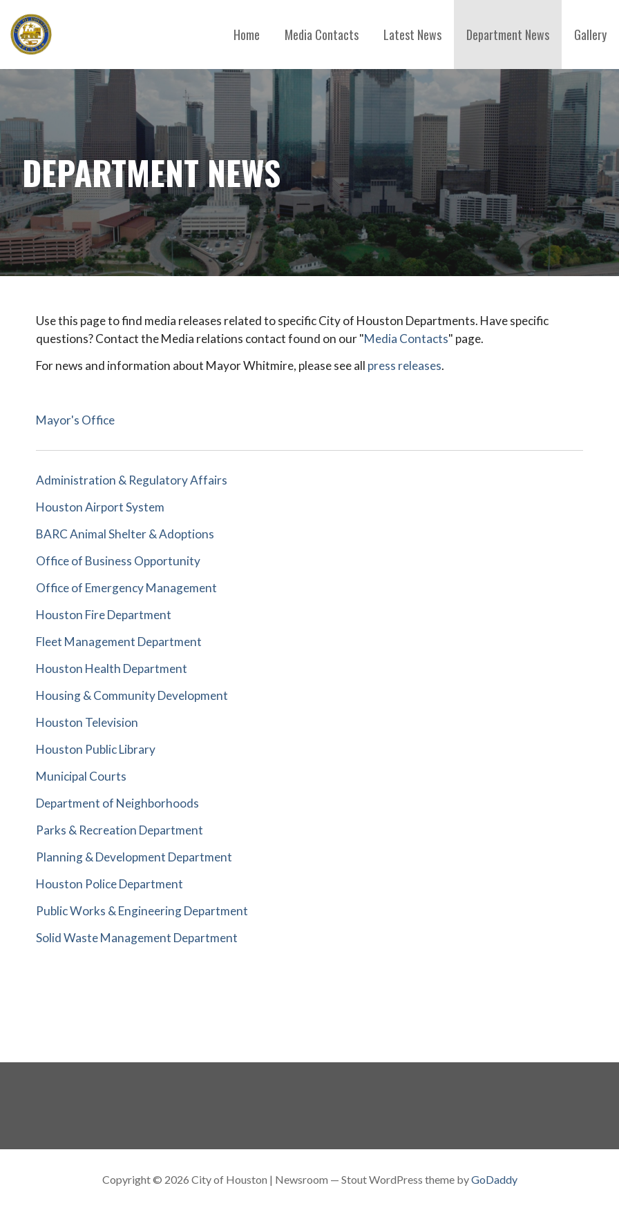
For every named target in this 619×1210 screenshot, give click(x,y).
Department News (507, 34)
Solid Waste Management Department (137, 937)
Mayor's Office (75, 420)
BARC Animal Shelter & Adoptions (125, 534)
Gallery (590, 34)
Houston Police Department (109, 884)
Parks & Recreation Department (119, 830)
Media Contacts (322, 34)
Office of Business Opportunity (118, 561)
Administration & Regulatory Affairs (131, 480)
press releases (404, 365)
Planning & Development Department (134, 857)
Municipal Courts (81, 776)
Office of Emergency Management (126, 587)
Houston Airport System (100, 507)
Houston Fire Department (103, 614)
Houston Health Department (111, 668)
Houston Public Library (95, 749)
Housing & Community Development (132, 695)
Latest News (412, 34)
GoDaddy (494, 1179)
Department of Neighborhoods (117, 803)
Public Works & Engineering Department (142, 911)
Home (247, 34)
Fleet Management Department (119, 641)
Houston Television (87, 722)
